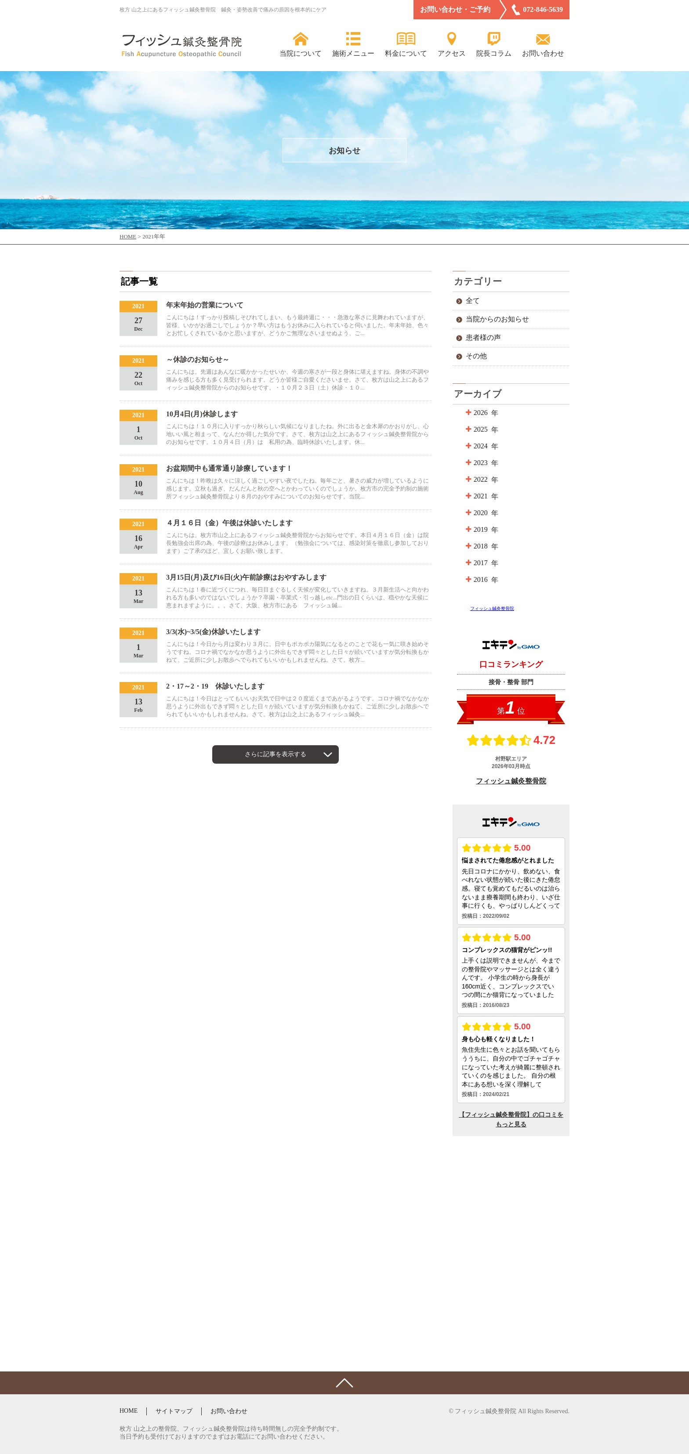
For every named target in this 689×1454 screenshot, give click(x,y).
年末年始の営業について (204, 305)
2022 (480, 479)
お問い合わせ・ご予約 (455, 9)
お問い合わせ (228, 1411)
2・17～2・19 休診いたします (215, 686)
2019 (480, 529)
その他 (476, 356)
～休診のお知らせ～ (197, 359)
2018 (480, 546)
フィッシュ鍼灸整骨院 (492, 608)
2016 (480, 579)
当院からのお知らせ (497, 319)
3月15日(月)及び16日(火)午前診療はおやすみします (246, 577)
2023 (480, 462)
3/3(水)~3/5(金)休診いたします (213, 631)
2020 (480, 512)
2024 (480, 446)
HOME (129, 1410)
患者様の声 (483, 337)
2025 (480, 429)
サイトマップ (174, 1411)
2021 (480, 496)
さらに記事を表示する (275, 754)
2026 (480, 412)
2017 (480, 562)
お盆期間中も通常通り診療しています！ (229, 468)
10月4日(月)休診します (202, 414)
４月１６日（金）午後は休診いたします (229, 523)
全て (473, 300)
